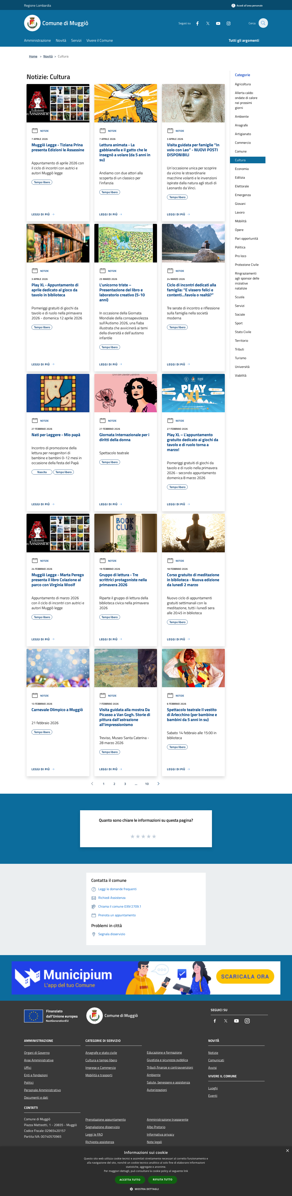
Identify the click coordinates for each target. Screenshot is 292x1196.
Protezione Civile (247, 264)
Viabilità (240, 375)
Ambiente (242, 116)
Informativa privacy (160, 1134)
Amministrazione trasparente (167, 1119)
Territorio (241, 340)
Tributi (239, 349)
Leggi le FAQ (94, 1134)
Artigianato (243, 133)
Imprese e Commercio (100, 1067)
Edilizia (240, 177)
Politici (29, 1082)
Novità (48, 56)
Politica (240, 247)
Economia (242, 168)
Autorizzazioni (157, 1089)
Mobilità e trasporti (98, 1075)
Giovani (240, 203)
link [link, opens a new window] (186, 1171)
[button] (146, 1189)
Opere (239, 229)
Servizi (240, 305)
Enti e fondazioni (36, 1075)
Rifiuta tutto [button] (163, 1179)
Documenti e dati (36, 1097)
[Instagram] (226, 23)
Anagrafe (241, 125)
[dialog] (146, 1171)
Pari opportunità (246, 238)
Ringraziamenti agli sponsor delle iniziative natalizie (247, 281)
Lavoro (240, 212)
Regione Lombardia (37, 5)
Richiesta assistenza (99, 1141)
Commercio (243, 142)
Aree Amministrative (39, 1060)
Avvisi (212, 1067)
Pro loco (240, 255)
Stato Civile (243, 331)
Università (242, 366)
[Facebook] (195, 23)
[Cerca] (263, 23)
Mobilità (240, 220)
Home (33, 56)
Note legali (154, 1141)
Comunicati (216, 1060)
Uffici (27, 1067)
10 (147, 783)
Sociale (240, 314)
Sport (239, 323)
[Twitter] (205, 23)
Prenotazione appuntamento (105, 1119)
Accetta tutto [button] (130, 1179)
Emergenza (243, 194)
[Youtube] (216, 23)
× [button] (287, 1150)
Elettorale (242, 186)
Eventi (212, 1095)
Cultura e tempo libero (101, 1060)
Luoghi (213, 1088)
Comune (241, 151)
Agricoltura (243, 84)
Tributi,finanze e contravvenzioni (170, 1067)
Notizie (40, 131)
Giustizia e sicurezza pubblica (167, 1059)
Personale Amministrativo (42, 1089)
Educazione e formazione (164, 1052)
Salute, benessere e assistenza (168, 1082)
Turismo (240, 357)
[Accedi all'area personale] (247, 5)
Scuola (239, 296)
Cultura (240, 159)
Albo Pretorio (156, 1126)
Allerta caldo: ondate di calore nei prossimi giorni (246, 100)
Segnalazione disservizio (102, 1126)
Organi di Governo (37, 1052)
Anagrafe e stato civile (101, 1052)
